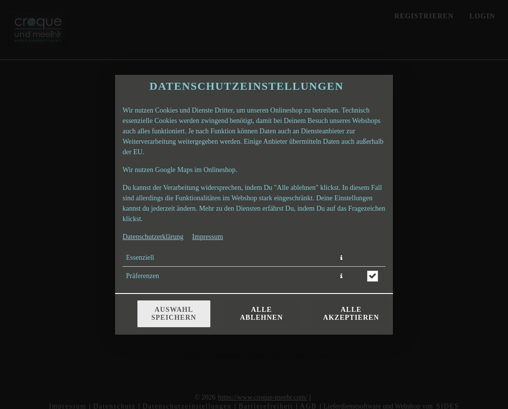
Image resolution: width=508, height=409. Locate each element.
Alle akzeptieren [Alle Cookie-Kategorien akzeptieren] (351, 313)
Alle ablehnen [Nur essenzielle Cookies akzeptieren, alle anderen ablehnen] (261, 313)
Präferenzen (142, 276)
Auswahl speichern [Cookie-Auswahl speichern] (173, 313)
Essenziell (140, 257)
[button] (341, 258)
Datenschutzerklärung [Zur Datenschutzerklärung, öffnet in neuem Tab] (153, 236)
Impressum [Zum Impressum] (207, 236)
